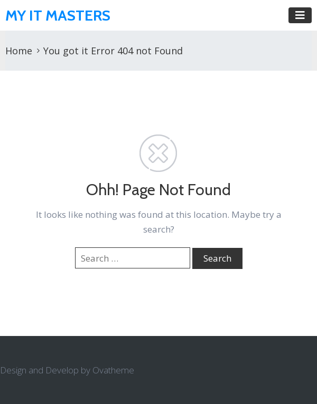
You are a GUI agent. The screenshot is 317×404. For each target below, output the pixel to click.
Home (18, 50)
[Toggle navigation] (300, 15)
